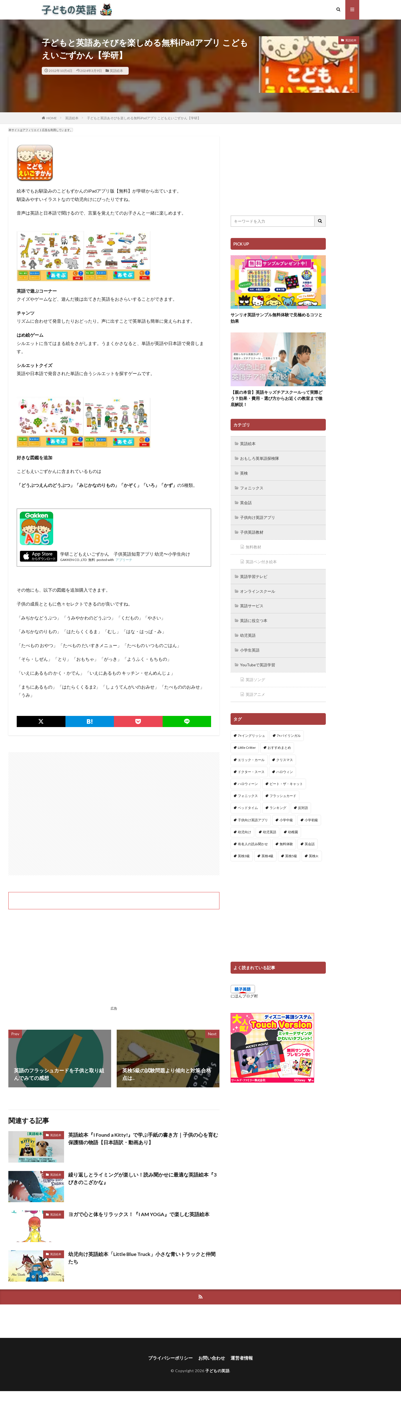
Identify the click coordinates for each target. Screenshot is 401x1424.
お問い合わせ (211, 1358)
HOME (52, 118)
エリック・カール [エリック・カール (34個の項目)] (251, 755)
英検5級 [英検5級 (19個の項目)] (291, 851)
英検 (244, 472)
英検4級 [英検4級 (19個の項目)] (267, 851)
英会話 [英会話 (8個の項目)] (310, 839)
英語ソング (255, 675)
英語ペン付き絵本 (261, 559)
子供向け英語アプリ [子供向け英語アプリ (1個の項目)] (253, 815)
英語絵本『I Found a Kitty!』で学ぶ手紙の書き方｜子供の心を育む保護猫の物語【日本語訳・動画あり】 (143, 1138)
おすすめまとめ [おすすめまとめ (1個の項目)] (279, 743)
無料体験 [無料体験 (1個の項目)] (286, 839)
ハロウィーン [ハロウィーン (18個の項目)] (248, 779)
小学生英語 (250, 646)
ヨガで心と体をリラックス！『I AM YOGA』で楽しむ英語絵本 (139, 1214)
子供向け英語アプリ (257, 516)
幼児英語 (248, 632)
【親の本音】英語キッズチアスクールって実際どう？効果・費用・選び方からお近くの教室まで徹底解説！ (276, 398)
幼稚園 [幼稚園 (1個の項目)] (293, 827)
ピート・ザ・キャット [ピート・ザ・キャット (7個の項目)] (286, 779)
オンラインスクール (257, 588)
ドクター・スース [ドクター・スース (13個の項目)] (251, 767)
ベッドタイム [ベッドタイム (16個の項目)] (248, 803)
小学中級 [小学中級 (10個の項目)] (286, 815)
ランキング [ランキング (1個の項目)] (278, 803)
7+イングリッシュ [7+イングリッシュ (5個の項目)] (251, 731)
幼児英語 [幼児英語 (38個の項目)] (269, 827)
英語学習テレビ (253, 574)
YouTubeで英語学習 (257, 661)
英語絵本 (116, 71)
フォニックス (251, 487)
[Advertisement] (114, 813)
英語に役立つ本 (253, 617)
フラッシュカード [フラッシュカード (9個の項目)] (283, 791)
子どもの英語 (217, 1371)
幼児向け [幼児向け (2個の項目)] (244, 827)
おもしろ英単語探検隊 (259, 458)
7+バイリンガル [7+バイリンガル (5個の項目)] (289, 731)
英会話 (246, 501)
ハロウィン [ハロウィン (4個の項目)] (284, 767)
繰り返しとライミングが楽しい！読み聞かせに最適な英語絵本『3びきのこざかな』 (142, 1178)
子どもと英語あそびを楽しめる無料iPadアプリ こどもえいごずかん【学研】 (144, 118)
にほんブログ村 (244, 991)
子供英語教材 (251, 530)
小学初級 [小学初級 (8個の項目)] (311, 815)
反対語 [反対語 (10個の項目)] (303, 803)
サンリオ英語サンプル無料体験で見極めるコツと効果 (276, 318)
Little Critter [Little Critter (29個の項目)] (247, 743)
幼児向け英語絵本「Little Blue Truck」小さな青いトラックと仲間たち (142, 1258)
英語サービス (251, 603)
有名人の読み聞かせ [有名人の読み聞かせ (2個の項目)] (253, 839)
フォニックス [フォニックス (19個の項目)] (248, 791)
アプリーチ (124, 560)
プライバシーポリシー (170, 1358)
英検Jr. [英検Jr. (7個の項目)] (314, 851)
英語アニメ (255, 690)
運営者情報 (242, 1358)
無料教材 (253, 545)
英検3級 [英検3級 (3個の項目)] (244, 851)
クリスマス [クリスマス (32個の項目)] (284, 755)
